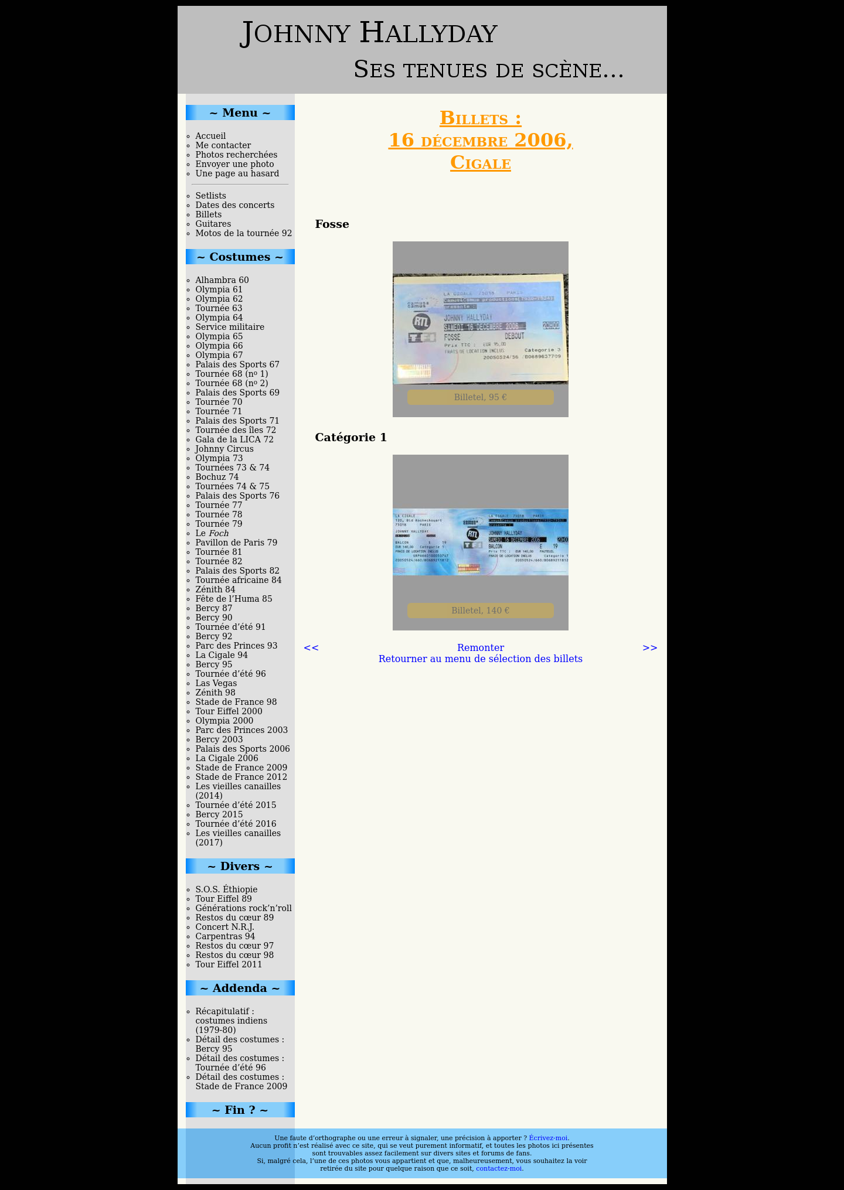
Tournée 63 (219, 308)
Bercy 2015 (219, 814)
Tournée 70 (219, 402)
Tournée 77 (219, 505)
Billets (209, 214)
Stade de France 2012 (242, 777)
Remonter (480, 647)
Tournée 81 (219, 552)
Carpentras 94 (226, 936)
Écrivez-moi (548, 1138)
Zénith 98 (216, 692)
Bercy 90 (214, 617)
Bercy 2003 (219, 739)
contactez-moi (499, 1168)
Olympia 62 (219, 299)
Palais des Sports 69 (238, 392)
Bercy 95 (214, 664)
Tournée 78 (219, 514)
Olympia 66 (219, 345)
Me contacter (223, 145)
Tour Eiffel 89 (224, 898)
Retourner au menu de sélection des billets (481, 658)
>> (650, 647)
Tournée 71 (219, 411)
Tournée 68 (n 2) (232, 383)
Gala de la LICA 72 (235, 439)
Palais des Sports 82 (238, 570)
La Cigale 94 (222, 655)
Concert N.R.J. (225, 927)
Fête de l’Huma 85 (234, 598)
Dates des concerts (235, 205)
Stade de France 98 (236, 702)
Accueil (211, 136)
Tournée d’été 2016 (236, 823)
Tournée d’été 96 (231, 673)
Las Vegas (216, 683)
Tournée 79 (219, 523)
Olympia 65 (219, 336)
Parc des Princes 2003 (242, 730)
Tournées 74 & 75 (233, 486)
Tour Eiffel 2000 (229, 711)
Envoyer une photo (235, 164)
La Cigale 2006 (227, 758)
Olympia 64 (219, 317)
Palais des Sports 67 (238, 364)
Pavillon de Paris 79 (237, 542)
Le (212, 533)
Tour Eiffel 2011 (229, 964)
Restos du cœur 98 (235, 955)
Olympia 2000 (225, 720)
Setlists (211, 195)
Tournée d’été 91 (231, 627)
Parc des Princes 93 (237, 645)
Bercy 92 (214, 636)
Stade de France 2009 (242, 767)
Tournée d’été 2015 (236, 805)
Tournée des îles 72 (236, 430)
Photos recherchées (237, 154)
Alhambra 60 (223, 280)
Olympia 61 (219, 289)
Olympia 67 (219, 355)
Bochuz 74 (217, 477)
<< (311, 647)
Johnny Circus (225, 449)
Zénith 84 (216, 589)
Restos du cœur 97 (235, 945)
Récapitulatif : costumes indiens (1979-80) (232, 1021)
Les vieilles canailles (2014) (238, 791)
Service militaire (230, 327)
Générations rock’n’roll (244, 908)
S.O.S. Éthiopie (227, 889)
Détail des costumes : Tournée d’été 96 (240, 1062)
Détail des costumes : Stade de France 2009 (242, 1081)
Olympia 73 (219, 458)
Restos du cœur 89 (235, 917)
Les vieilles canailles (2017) (238, 837)
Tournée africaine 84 (239, 580)
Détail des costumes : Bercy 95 (240, 1044)
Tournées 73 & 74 (233, 467)
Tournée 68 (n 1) (232, 374)
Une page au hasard (238, 173)
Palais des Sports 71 (238, 420)
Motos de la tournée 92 (244, 233)
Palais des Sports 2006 (243, 748)
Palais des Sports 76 (238, 495)
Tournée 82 (219, 561)
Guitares (214, 224)
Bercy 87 (214, 608)
